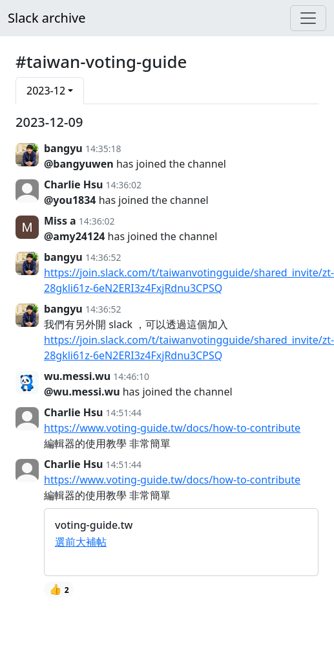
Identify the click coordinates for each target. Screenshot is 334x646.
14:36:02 (124, 185)
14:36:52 (103, 257)
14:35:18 (103, 148)
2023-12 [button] (45, 91)
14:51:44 (124, 413)
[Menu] (308, 18)
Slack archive (46, 18)
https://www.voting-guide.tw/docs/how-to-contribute (172, 428)
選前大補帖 (81, 542)
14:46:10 (131, 376)
